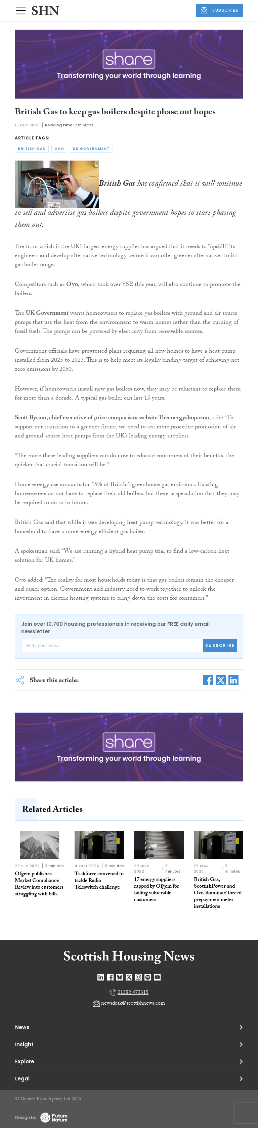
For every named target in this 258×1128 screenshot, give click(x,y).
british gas (32, 148)
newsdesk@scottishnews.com (133, 1003)
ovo (59, 148)
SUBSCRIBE (220, 10)
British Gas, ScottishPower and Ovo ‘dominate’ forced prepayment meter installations (218, 893)
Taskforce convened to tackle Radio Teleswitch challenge (99, 881)
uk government (91, 148)
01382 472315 (133, 993)
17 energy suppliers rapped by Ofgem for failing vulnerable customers (156, 890)
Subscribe (220, 645)
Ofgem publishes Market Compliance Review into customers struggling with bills (39, 884)
